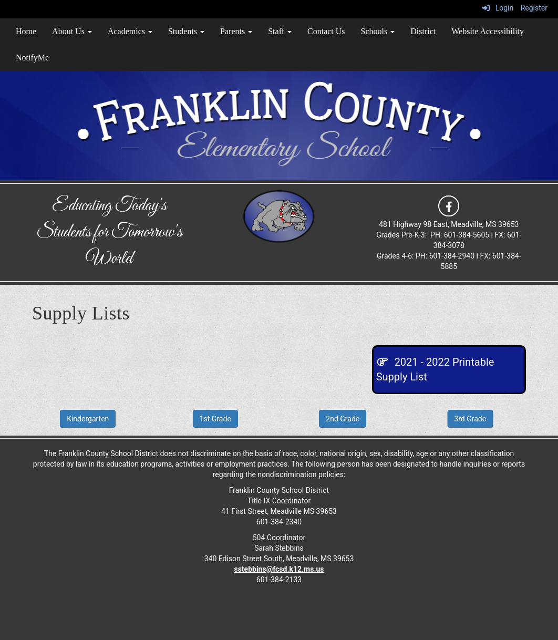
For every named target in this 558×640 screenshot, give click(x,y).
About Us (72, 31)
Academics (130, 31)
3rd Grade (470, 419)
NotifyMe (32, 57)
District (423, 31)
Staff (280, 31)
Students (186, 31)
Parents (236, 31)
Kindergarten (88, 419)
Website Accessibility (487, 31)
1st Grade (215, 419)
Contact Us (326, 31)
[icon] (448, 205)
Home (26, 31)
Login (497, 8)
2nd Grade (342, 419)
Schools (378, 31)
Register (534, 8)
